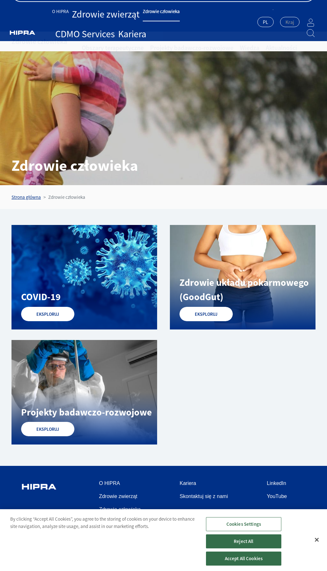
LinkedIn (276, 483)
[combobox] (249, 22)
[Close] (317, 544)
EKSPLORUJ (47, 314)
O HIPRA (66, 21)
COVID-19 (41, 297)
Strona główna (26, 197)
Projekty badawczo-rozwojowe (172, 41)
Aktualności (247, 41)
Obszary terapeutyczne (107, 41)
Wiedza (220, 41)
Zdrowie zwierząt (95, 21)
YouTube (277, 496)
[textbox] (274, 22)
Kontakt (307, 7)
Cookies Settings (243, 527)
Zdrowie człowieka (133, 21)
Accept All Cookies (244, 562)
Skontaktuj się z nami (204, 496)
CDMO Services (170, 21)
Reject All (244, 545)
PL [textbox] (249, 22)
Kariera (195, 21)
